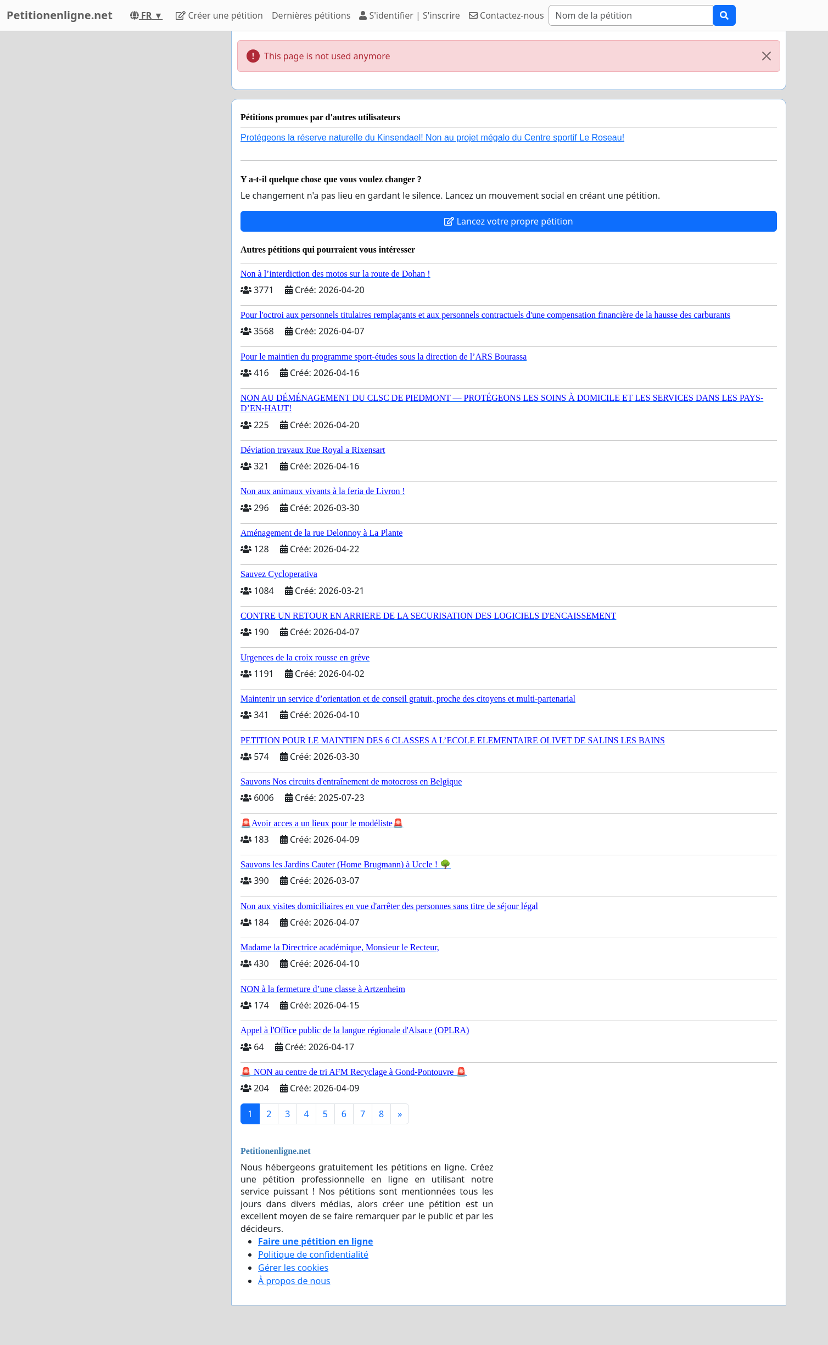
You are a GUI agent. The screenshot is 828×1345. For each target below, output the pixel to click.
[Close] (766, 56)
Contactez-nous (506, 15)
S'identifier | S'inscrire (409, 15)
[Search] (631, 15)
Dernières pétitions (311, 15)
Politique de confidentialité (313, 1254)
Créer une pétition (219, 15)
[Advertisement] (124, 196)
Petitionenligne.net (60, 15)
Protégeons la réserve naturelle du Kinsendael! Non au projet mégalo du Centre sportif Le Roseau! (432, 137)
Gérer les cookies (293, 1268)
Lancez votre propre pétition (508, 221)
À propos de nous (294, 1281)
